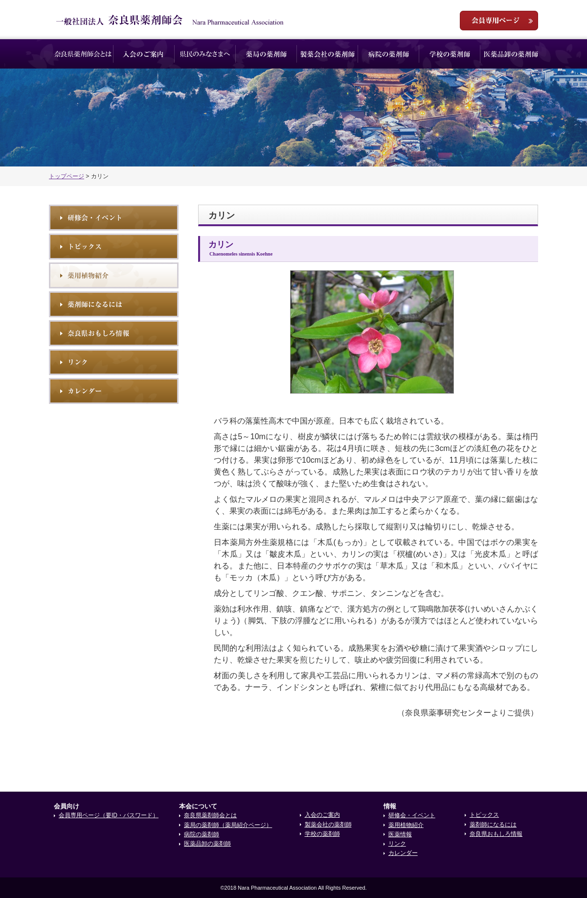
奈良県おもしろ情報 (114, 333)
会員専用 (499, 20)
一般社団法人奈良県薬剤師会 (170, 20)
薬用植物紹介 (114, 275)
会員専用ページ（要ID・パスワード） (108, 815)
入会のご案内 (144, 54)
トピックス (114, 247)
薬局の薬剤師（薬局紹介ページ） (228, 825)
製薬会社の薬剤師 (327, 54)
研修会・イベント (114, 218)
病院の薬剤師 (388, 54)
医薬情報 (400, 834)
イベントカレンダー (114, 391)
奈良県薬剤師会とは (82, 54)
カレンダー (403, 853)
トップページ (66, 176)
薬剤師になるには (114, 304)
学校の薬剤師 (449, 54)
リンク (114, 362)
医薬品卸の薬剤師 (511, 54)
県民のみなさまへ (205, 54)
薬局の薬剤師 (266, 54)
